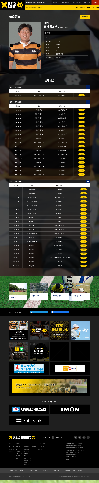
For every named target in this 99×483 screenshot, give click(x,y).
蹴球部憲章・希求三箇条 (30, 449)
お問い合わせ (88, 2)
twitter (79, 439)
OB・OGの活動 (68, 2)
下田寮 (25, 465)
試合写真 (11, 454)
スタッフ (18, 454)
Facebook (60, 314)
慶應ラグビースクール (71, 459)
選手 (17, 451)
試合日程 (11, 449)
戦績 (17, 460)
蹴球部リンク (59, 2)
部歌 (25, 458)
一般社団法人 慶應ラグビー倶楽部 (74, 446)
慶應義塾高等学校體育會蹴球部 (73, 448)
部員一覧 (18, 449)
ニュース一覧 (41, 449)
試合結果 (11, 451)
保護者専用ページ (78, 2)
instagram (84, 439)
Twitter (39, 314)
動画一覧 (40, 451)
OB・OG (18, 458)
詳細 (81, 95)
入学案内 (26, 456)
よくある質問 (27, 463)
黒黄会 (95, 2)
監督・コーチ (19, 456)
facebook (88, 439)
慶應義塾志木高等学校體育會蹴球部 (74, 450)
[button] (38, 45)
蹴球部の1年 (27, 451)
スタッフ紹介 (27, 454)
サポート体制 (27, 460)
